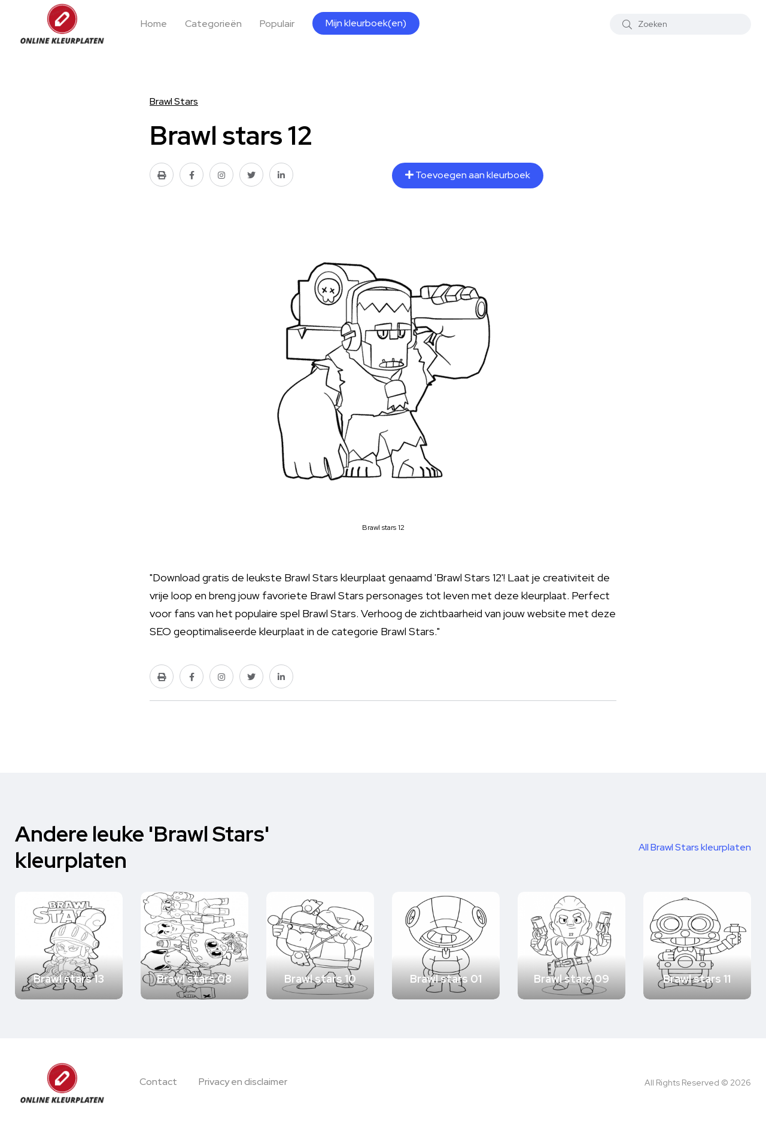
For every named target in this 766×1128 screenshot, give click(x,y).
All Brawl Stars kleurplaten (695, 847)
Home (154, 23)
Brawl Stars (174, 101)
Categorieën (213, 23)
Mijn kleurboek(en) (366, 23)
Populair (277, 23)
